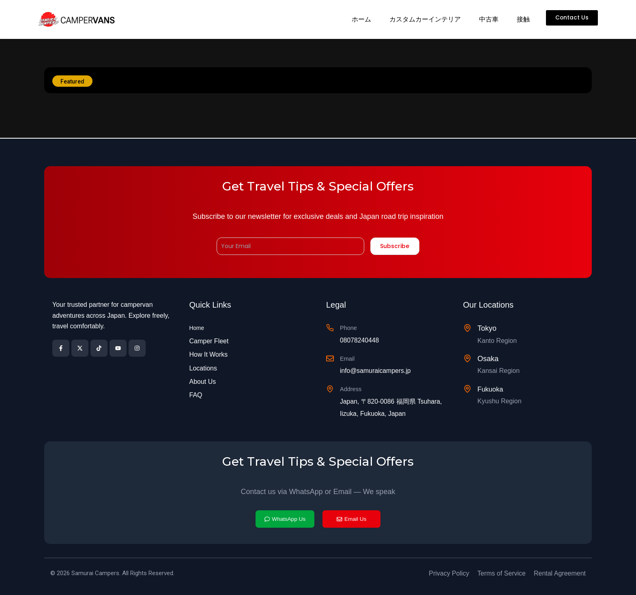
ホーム (360, 19)
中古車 (487, 19)
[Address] (330, 389)
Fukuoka (493, 388)
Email (350, 357)
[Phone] (330, 327)
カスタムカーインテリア (424, 19)
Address (353, 388)
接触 (522, 19)
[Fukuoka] (468, 388)
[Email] (330, 358)
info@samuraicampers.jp (382, 370)
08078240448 (364, 339)
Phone (351, 326)
